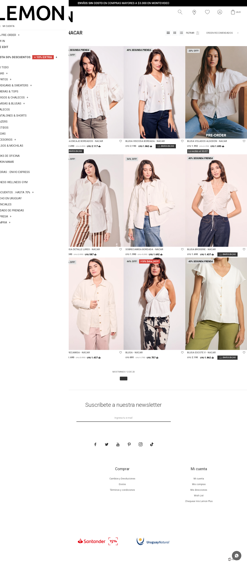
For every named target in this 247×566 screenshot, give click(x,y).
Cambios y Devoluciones (122, 478)
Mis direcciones (198, 490)
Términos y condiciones (122, 490)
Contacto (46, 512)
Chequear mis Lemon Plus (199, 501)
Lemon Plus (46, 490)
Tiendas (46, 507)
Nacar (28, 41)
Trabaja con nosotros (46, 518)
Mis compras (199, 484)
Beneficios (45, 484)
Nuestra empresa (46, 478)
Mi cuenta (199, 478)
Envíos (122, 484)
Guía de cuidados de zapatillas (46, 501)
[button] (181, 12)
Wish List (199, 495)
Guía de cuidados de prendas (46, 495)
